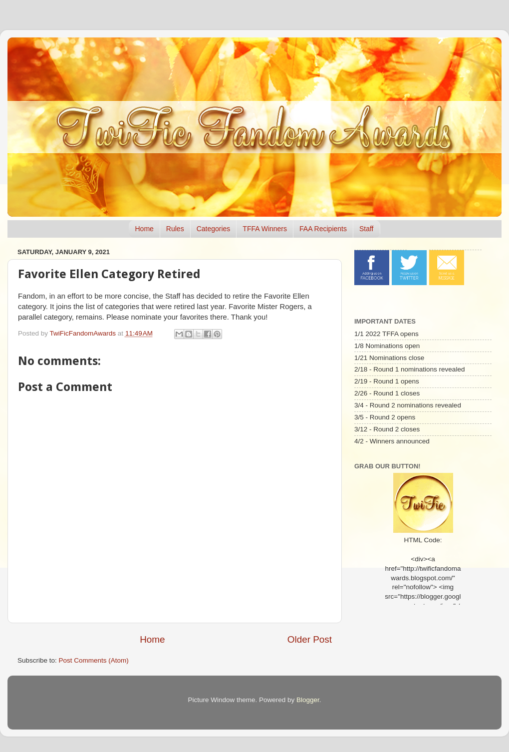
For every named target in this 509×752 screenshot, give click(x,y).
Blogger (307, 700)
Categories (214, 229)
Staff (366, 229)
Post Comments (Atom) (94, 660)
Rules (175, 229)
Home (144, 229)
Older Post (309, 639)
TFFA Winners (265, 229)
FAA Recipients (323, 229)
